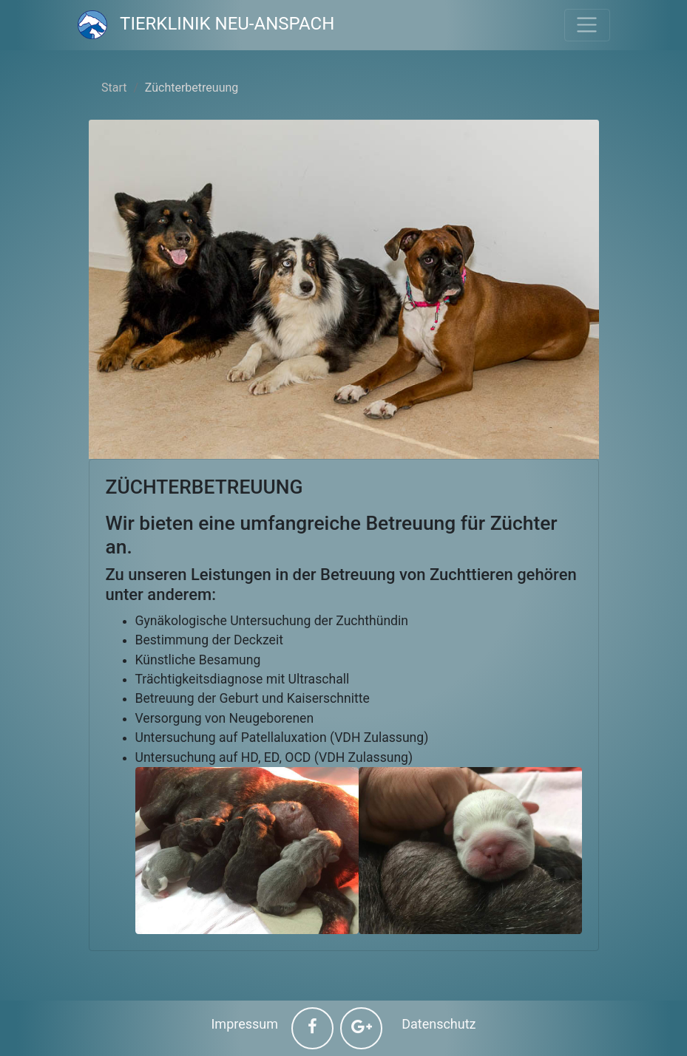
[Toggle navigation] (586, 25)
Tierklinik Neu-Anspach (206, 23)
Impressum (244, 1024)
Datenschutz (439, 1024)
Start (113, 88)
